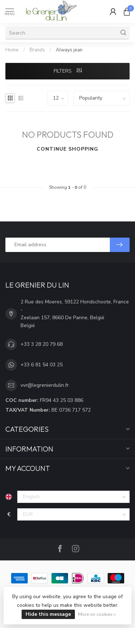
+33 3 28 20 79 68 (42, 344)
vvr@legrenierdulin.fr (45, 385)
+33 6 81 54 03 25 (42, 364)
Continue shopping (67, 149)
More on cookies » (97, 614)
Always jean (69, 50)
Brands (37, 50)
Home (12, 50)
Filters (68, 71)
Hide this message (48, 614)
